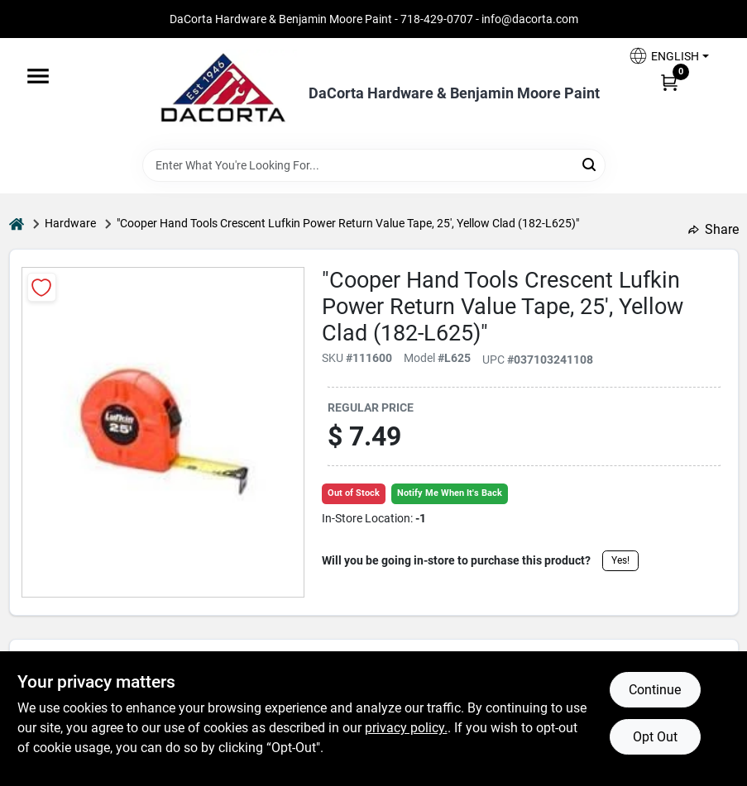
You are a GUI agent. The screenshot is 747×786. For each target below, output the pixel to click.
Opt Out (655, 737)
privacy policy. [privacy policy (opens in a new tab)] (406, 728)
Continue (655, 690)
